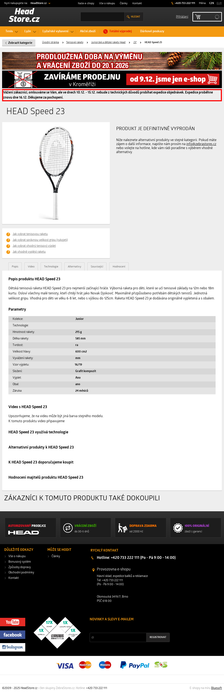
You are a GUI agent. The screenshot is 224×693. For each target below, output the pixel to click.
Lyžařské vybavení (55, 31)
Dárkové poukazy (152, 31)
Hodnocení (119, 266)
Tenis (9, 31)
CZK (211, 3)
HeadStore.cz (39, 3)
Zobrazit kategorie (20, 43)
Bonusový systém (19, 561)
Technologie (51, 266)
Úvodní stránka (50, 42)
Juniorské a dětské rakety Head (108, 42)
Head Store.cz (24, 16)
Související (97, 266)
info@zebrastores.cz (201, 144)
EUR (219, 3)
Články (124, 3)
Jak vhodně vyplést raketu (29, 252)
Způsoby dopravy (19, 567)
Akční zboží (88, 31)
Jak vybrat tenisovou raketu (30, 234)
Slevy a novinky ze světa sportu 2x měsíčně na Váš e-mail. (126, 627)
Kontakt (137, 3)
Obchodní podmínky (21, 572)
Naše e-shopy (86, 3)
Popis (15, 266)
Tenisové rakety (74, 42)
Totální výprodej (120, 31)
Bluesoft (216, 688)
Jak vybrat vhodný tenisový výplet (34, 246)
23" (135, 42)
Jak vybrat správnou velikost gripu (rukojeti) (40, 240)
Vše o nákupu (107, 3)
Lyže (27, 31)
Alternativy (74, 266)
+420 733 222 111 (184, 3)
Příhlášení (182, 17)
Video (31, 266)
